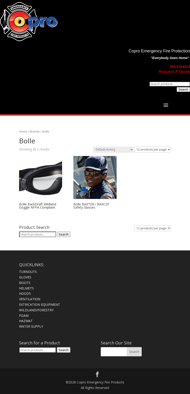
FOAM (24, 315)
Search (183, 89)
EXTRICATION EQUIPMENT (39, 304)
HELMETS (26, 288)
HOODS (25, 293)
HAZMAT (26, 321)
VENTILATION (29, 299)
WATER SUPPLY (31, 326)
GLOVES (25, 277)
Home (23, 131)
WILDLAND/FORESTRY (36, 310)
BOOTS (24, 283)
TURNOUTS (28, 271)
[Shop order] (113, 150)
